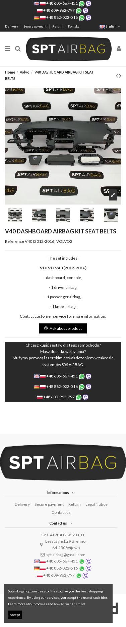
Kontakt (73, 26)
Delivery (12, 26)
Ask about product (63, 328)
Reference (14, 241)
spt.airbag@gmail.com (65, 554)
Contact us (61, 512)
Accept (15, 615)
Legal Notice (96, 504)
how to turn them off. (70, 604)
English (110, 26)
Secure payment (35, 26)
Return (57, 26)
